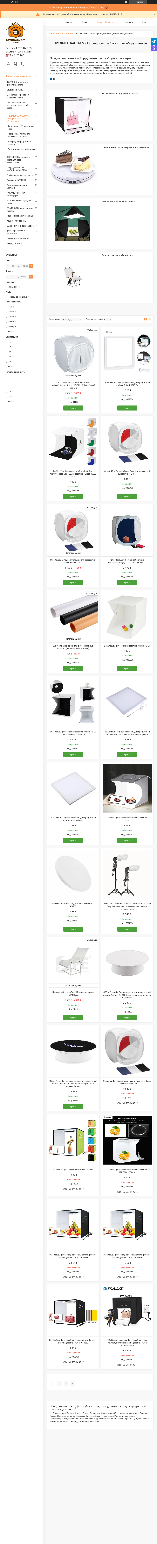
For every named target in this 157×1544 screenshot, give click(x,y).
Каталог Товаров (105, 22)
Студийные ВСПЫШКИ (17, 180)
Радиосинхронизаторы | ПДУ (20, 216)
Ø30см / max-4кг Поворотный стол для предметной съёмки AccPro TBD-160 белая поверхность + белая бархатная (127, 995)
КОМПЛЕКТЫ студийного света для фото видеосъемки (18, 160)
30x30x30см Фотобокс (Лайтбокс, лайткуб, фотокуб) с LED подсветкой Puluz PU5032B (127, 1256)
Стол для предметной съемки (21, 149)
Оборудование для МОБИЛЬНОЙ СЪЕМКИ (17, 168)
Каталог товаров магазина (18, 76)
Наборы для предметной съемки (19, 143)
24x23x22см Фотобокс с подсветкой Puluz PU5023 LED (127, 819)
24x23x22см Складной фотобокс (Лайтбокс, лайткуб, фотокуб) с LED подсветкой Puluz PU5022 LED (73, 474)
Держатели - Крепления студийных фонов (18, 96)
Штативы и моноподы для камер (19, 201)
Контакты (128, 22)
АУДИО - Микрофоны (16, 221)
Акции (84, 22)
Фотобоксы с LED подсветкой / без (21, 127)
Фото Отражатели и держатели (16, 232)
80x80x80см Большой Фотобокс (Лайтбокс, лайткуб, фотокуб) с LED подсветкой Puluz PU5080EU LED (127, 1343)
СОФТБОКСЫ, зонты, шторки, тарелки (20, 209)
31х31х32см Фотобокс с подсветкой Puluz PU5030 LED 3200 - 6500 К (127, 1171)
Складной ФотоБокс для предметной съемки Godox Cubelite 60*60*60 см (127, 1082)
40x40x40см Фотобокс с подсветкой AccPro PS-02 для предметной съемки (73, 733)
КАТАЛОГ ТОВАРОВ (63, 34)
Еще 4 (11, 367)
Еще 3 (11, 331)
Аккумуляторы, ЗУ (15, 243)
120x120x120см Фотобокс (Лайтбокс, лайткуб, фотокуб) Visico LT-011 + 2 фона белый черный (73, 385)
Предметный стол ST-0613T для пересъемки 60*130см (73, 993)
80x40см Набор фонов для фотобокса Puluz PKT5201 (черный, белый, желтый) (73, 647)
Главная (68, 22)
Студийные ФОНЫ (15, 90)
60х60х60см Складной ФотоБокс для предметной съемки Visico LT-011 (73, 561)
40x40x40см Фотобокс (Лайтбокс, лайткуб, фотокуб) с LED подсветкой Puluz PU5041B (73, 1256)
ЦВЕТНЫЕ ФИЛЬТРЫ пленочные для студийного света (19, 105)
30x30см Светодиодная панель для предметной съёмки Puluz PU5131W (127, 383)
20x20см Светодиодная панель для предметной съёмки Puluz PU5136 (73, 819)
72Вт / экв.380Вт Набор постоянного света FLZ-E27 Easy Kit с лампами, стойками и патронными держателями (127, 906)
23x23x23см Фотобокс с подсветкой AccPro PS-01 (127, 646)
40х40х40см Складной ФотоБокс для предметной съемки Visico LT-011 (127, 472)
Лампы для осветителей (18, 238)
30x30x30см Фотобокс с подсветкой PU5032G (73, 1170)
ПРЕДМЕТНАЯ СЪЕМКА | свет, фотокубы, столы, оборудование (18, 118)
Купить (73, 408)
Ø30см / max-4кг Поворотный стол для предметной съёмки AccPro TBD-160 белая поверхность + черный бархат (73, 1084)
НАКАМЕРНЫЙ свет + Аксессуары (16, 194)
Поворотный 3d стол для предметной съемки (19, 135)
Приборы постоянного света (20, 175)
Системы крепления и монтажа (17, 186)
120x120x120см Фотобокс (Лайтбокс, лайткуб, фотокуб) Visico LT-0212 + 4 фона (127, 561)
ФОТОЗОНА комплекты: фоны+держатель (18, 83)
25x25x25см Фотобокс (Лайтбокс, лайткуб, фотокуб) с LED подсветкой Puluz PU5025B (73, 1341)
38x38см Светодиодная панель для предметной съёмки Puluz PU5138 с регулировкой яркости (127, 733)
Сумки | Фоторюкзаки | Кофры (20, 226)
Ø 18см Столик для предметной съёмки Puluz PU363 (73, 904)
